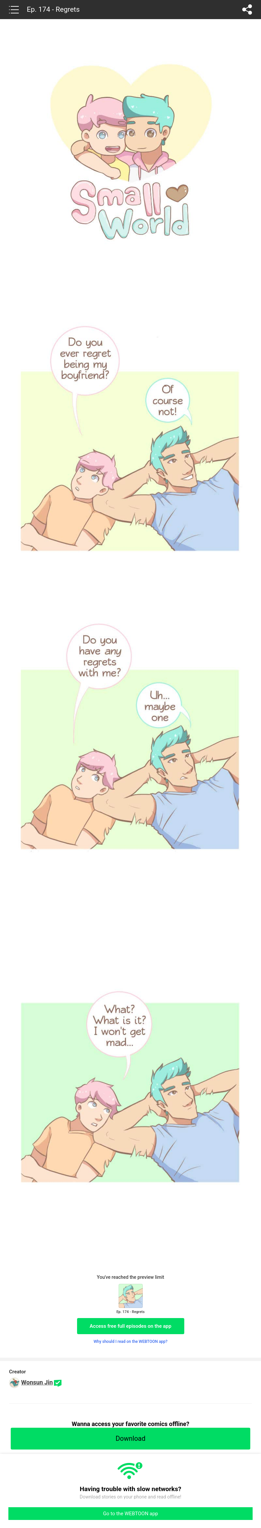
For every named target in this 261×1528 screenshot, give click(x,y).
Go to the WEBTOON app (130, 1514)
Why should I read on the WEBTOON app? (130, 1341)
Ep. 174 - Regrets (53, 9)
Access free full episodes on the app (131, 1326)
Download (130, 1438)
